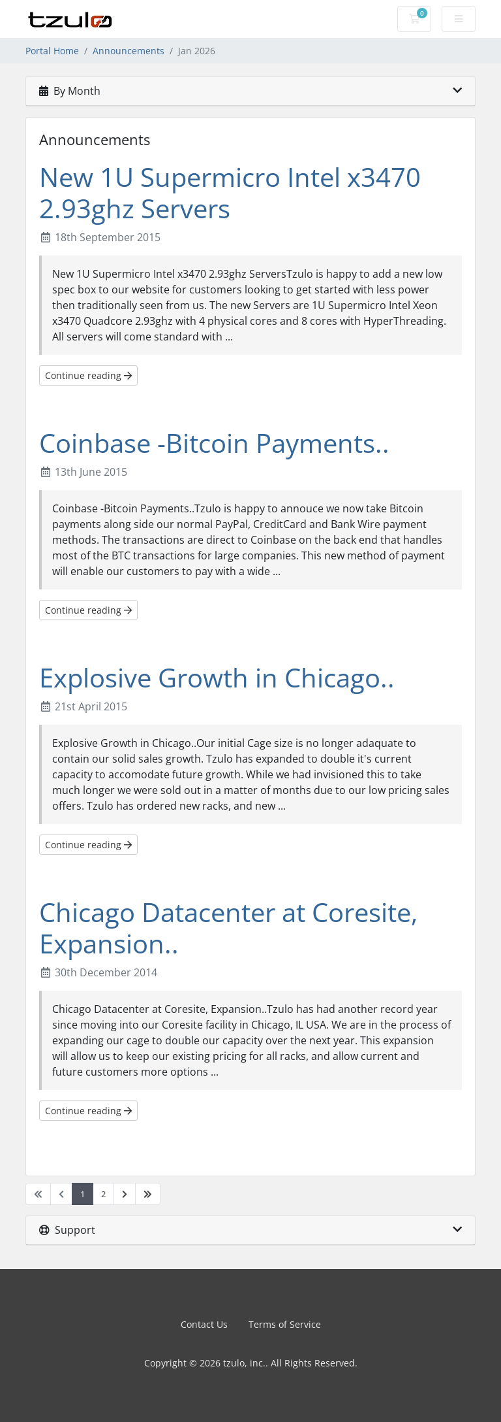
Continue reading (88, 375)
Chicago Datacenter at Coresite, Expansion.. (228, 927)
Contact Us (204, 1324)
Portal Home (52, 50)
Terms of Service (285, 1324)
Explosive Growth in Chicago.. (217, 677)
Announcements (128, 50)
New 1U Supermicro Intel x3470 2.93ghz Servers (230, 192)
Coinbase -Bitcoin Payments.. (214, 443)
